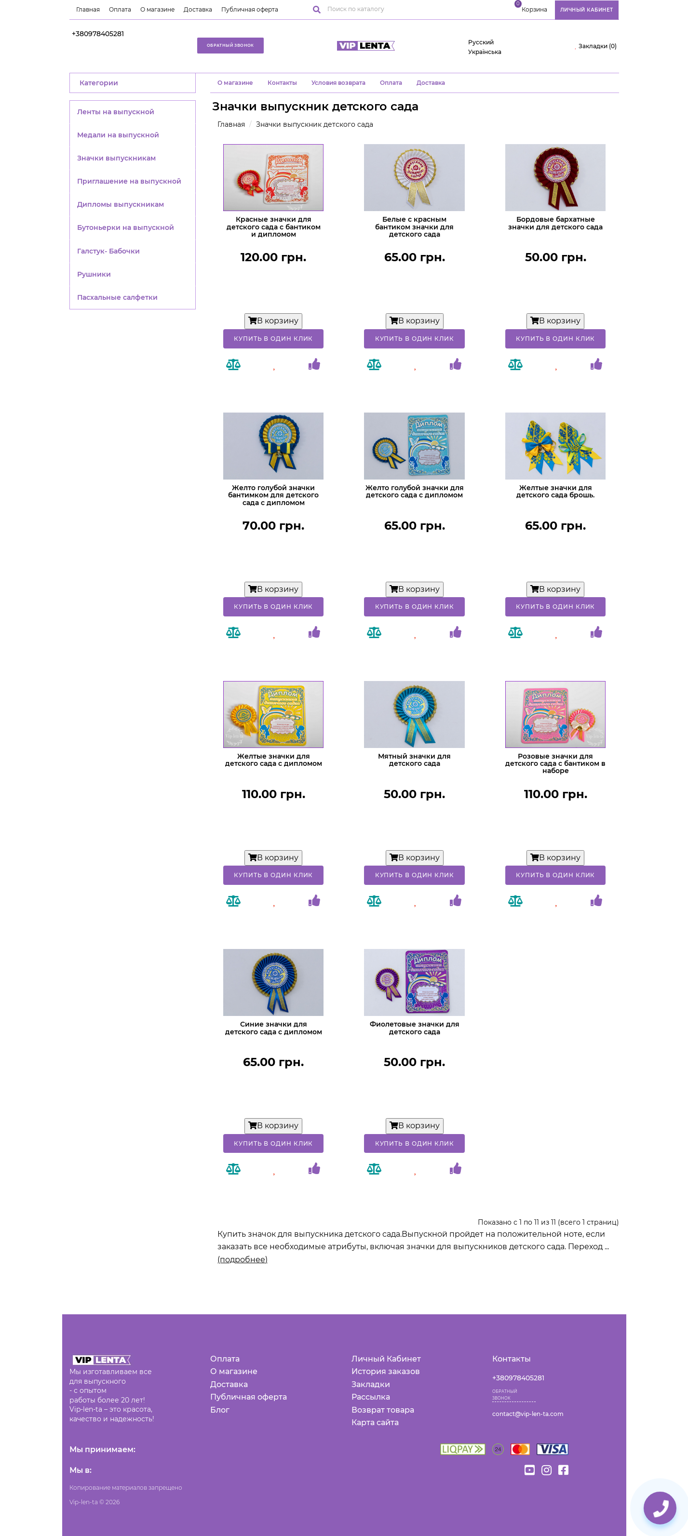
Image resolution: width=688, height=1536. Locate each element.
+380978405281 (98, 33)
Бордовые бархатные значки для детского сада (555, 223)
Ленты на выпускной (115, 111)
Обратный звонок (230, 45)
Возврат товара (382, 1410)
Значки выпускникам (116, 158)
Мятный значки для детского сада (414, 760)
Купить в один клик (273, 338)
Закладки (370, 1384)
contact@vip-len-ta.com (528, 1413)
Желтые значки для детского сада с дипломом (273, 760)
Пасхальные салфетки (117, 297)
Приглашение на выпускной (129, 181)
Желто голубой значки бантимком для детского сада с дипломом (273, 495)
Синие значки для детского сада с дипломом (273, 1028)
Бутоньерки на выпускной (125, 227)
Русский (481, 42)
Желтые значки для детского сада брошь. (555, 491)
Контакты (282, 82)
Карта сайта (375, 1422)
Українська (484, 51)
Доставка (198, 9)
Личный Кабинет (386, 1358)
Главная (88, 9)
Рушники (94, 274)
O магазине (235, 82)
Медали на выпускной (118, 135)
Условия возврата (338, 82)
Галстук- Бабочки (108, 251)
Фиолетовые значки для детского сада (414, 1028)
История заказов (385, 1371)
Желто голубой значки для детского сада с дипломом (414, 491)
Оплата (120, 9)
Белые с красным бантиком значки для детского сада (414, 227)
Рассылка (370, 1397)
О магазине (157, 9)
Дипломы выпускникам (120, 204)
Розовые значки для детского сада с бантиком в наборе (555, 763)
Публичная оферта (249, 9)
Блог (219, 1410)
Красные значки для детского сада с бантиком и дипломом (274, 227)
